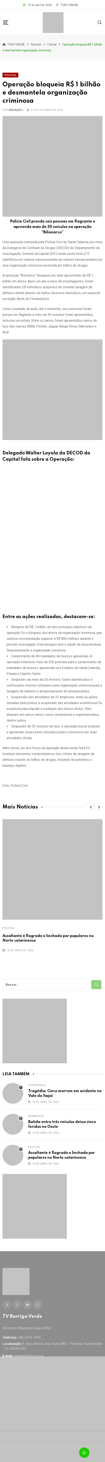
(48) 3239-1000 (29, 1337)
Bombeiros (36, 1116)
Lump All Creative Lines (85, 1446)
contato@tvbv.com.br (29, 1356)
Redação (15, 110)
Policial (8, 928)
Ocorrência (37, 1085)
